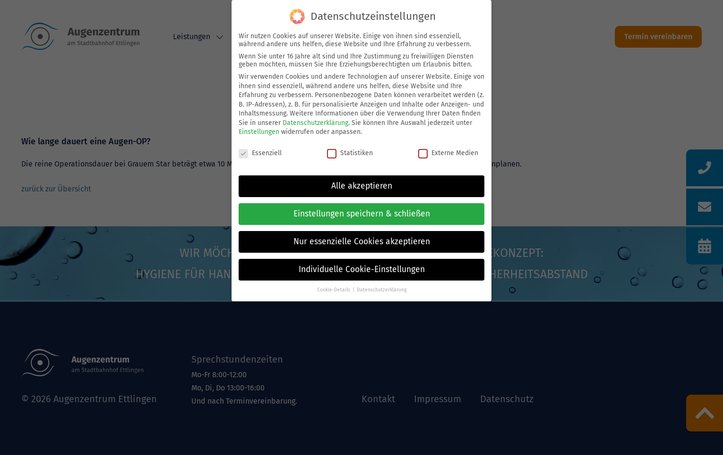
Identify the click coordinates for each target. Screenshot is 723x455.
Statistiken (350, 153)
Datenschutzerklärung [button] (381, 290)
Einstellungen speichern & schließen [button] (361, 214)
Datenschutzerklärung (315, 123)
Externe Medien (448, 153)
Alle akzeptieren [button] (361, 186)
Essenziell (260, 153)
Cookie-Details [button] (333, 290)
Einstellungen (259, 132)
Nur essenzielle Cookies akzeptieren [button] (361, 242)
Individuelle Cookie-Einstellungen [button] (362, 269)
